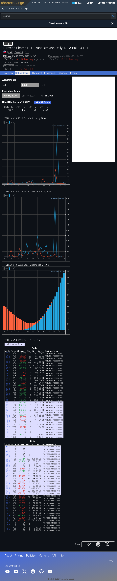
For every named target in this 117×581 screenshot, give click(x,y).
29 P (8, 461)
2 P (8, 528)
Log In (90, 2)
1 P (8, 530)
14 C (8, 405)
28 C (8, 370)
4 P (8, 523)
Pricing (19, 555)
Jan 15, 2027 (28, 95)
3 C (8, 432)
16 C (8, 400)
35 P (8, 446)
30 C (8, 365)
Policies (31, 555)
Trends (73, 73)
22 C (8, 385)
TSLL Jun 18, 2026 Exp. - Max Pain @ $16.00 (27, 264)
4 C (8, 429)
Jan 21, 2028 (46, 95)
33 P (8, 451)
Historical (37, 73)
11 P (8, 505)
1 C (8, 437)
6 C (8, 425)
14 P (8, 498)
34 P (8, 449)
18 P (8, 488)
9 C (8, 417)
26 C (8, 375)
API (54, 555)
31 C (8, 363)
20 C (8, 390)
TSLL (42, 85)
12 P (8, 503)
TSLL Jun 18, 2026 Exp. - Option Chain (23, 340)
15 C (8, 402)
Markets (43, 555)
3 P (8, 525)
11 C (8, 412)
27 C (8, 373)
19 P (8, 486)
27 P (8, 466)
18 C (8, 395)
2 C (8, 434)
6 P (8, 518)
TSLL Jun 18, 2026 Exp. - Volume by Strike (25, 118)
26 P (8, 469)
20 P (8, 483)
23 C (8, 383)
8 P (8, 513)
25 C (8, 378)
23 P (8, 476)
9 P (8, 510)
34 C (8, 356)
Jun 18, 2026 (10, 95)
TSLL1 (25, 85)
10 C (8, 415)
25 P (8, 471)
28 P (8, 464)
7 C (8, 422)
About (8, 555)
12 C (8, 410)
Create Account (106, 2)
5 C (8, 427)
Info (61, 555)
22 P (8, 478)
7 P (8, 515)
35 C (8, 353)
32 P (8, 454)
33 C (8, 358)
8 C (8, 420)
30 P (8, 459)
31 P (8, 456)
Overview (8, 73)
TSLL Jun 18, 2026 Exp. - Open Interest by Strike (28, 191)
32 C (8, 361)
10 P (8, 508)
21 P (8, 481)
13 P (8, 500)
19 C (8, 393)
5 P (8, 520)
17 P (8, 491)
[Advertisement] (58, 34)
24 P (8, 473)
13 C (8, 407)
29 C (8, 368)
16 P (8, 493)
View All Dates (43, 102)
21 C (8, 388)
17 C (8, 397)
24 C (8, 380)
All (4, 85)
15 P (8, 496)
